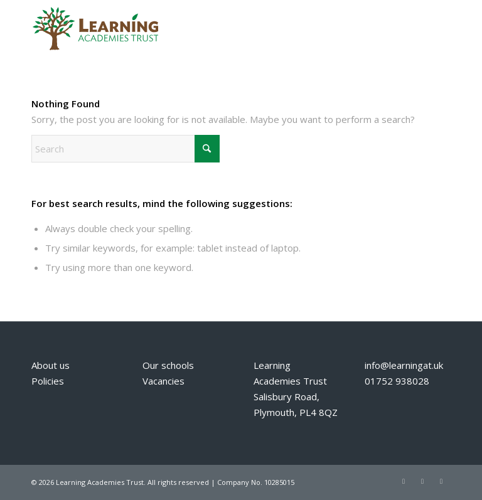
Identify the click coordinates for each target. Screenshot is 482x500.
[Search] (125, 148)
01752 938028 (397, 381)
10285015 (279, 482)
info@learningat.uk (404, 365)
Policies (47, 381)
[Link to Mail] (441, 481)
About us (50, 365)
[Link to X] (403, 481)
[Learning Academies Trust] (94, 28)
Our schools (168, 365)
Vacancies (163, 381)
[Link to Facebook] (422, 481)
